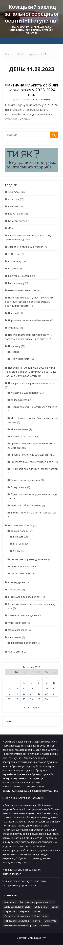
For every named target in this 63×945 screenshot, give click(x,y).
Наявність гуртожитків (24, 436)
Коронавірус (15, 261)
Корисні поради (19, 531)
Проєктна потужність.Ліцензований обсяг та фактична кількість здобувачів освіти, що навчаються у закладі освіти (30, 371)
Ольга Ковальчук (40, 99)
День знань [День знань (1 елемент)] (40, 906)
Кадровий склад (20, 399)
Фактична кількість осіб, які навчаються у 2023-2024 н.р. (31, 89)
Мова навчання (19, 429)
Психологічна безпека (23, 566)
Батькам (13, 206)
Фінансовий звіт (17, 622)
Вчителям (19, 543)
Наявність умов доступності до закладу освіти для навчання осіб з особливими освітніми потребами (29, 301)
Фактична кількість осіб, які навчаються (33, 512)
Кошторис (14, 268)
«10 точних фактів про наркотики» (24, 797)
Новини (12, 313)
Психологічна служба (20, 525)
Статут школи (19, 487)
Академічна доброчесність (26, 392)
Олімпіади (13, 327)
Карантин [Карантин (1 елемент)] (9, 911)
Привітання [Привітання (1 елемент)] (40, 916)
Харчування (14, 637)
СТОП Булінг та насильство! (24, 596)
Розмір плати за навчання (25, 480)
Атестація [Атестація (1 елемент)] (10, 902)
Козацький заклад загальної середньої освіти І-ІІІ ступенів (31, 13)
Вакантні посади (17, 221)
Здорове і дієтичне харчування (25, 246)
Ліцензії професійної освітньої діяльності (34, 406)
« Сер (27, 707)
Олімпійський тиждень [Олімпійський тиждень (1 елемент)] (17, 916)
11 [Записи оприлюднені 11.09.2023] (9, 688)
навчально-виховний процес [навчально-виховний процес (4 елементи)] (20, 925)
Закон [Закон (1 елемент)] (55, 906)
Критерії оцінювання (19, 275)
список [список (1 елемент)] (45, 925)
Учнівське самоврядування (23, 615)
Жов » (35, 707)
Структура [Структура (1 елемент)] (50, 920)
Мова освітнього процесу (23, 290)
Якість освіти (15, 651)
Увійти (8, 721)
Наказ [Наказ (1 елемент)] (36, 911)
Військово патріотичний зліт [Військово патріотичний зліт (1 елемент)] (36, 902)
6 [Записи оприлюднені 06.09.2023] (24, 682)
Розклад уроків (16, 582)
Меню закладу (16, 283)
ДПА (10, 228)
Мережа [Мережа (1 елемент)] (24, 911)
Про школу (14, 346)
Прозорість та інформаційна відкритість (31, 383)
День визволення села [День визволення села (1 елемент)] (17, 906)
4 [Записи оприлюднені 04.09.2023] (9, 682)
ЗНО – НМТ (14, 254)
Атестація (13, 199)
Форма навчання (17, 630)
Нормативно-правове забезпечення (29, 320)
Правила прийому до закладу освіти (31, 454)
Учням (16, 550)
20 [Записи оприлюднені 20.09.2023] (24, 693)
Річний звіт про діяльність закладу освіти (34, 468)
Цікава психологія (21, 573)
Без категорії (15, 213)
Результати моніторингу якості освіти (32, 461)
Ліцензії (15, 351)
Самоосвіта (14, 589)
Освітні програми (20, 358)
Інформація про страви (24, 642)
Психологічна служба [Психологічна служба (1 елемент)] (16, 920)
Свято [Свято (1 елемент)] (36, 920)
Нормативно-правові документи (29, 559)
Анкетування (15, 191)
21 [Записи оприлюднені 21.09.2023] (31, 693)
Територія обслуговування (26, 505)
